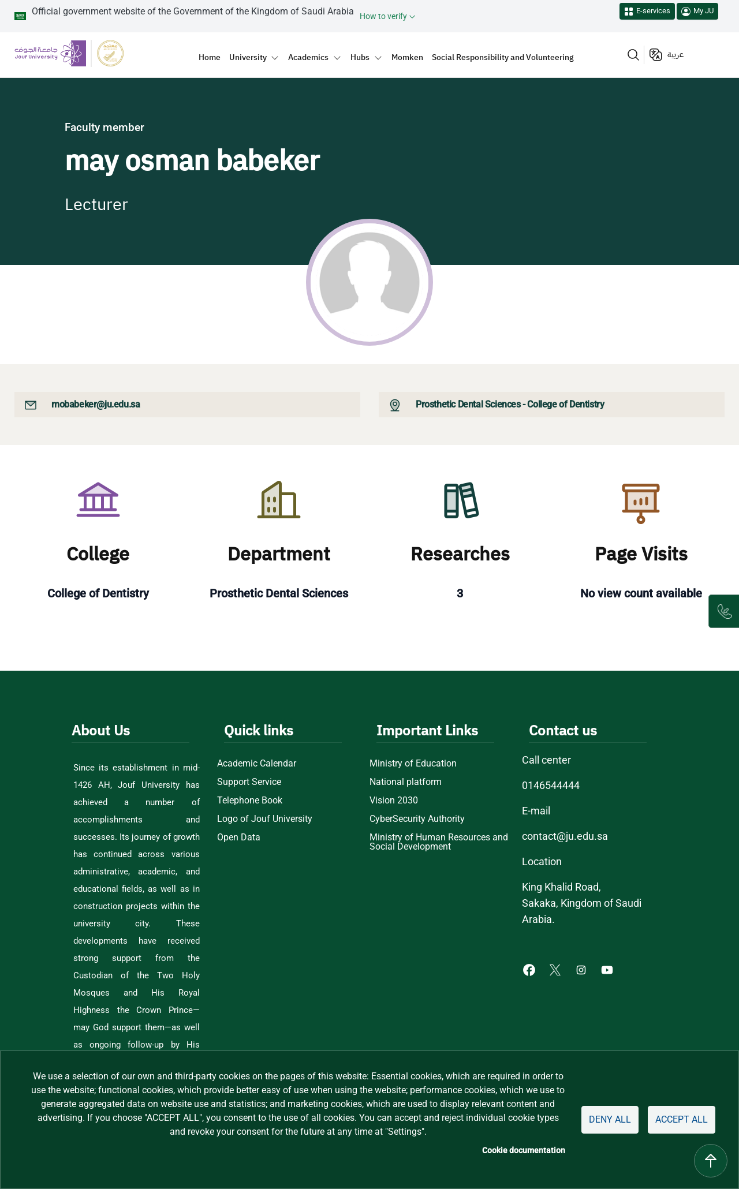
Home (210, 57)
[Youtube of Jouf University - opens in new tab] (609, 968)
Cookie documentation (526, 1150)
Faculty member (104, 127)
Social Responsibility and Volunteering (503, 57)
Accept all (681, 1119)
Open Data (238, 837)
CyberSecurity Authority (418, 819)
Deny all (610, 1119)
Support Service (249, 782)
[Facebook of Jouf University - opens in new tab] (530, 968)
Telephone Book (250, 800)
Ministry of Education (413, 763)
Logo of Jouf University (264, 819)
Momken (407, 57)
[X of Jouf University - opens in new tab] (556, 968)
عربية (675, 54)
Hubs (360, 57)
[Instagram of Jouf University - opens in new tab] (582, 968)
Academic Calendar (257, 763)
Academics (308, 57)
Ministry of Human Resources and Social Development (439, 842)
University (248, 57)
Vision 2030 (394, 800)
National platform (406, 782)
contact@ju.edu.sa (565, 836)
